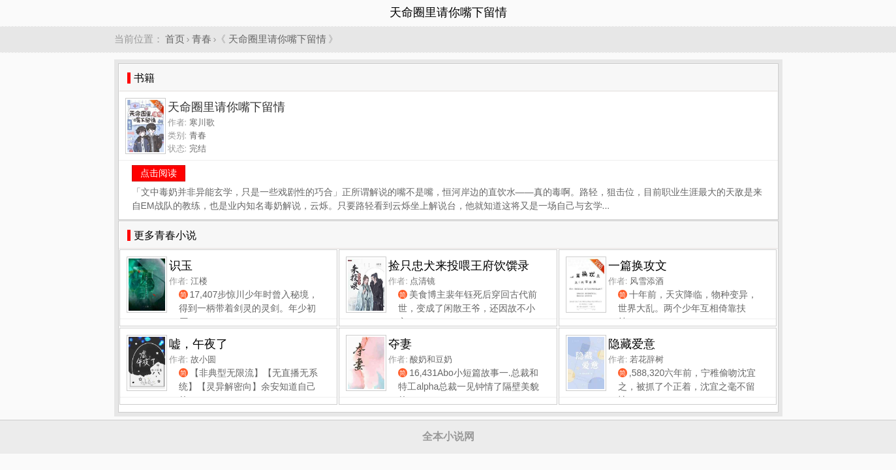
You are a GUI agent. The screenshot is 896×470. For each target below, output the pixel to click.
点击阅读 (158, 173)
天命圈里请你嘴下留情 (277, 38)
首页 (175, 38)
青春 (201, 38)
